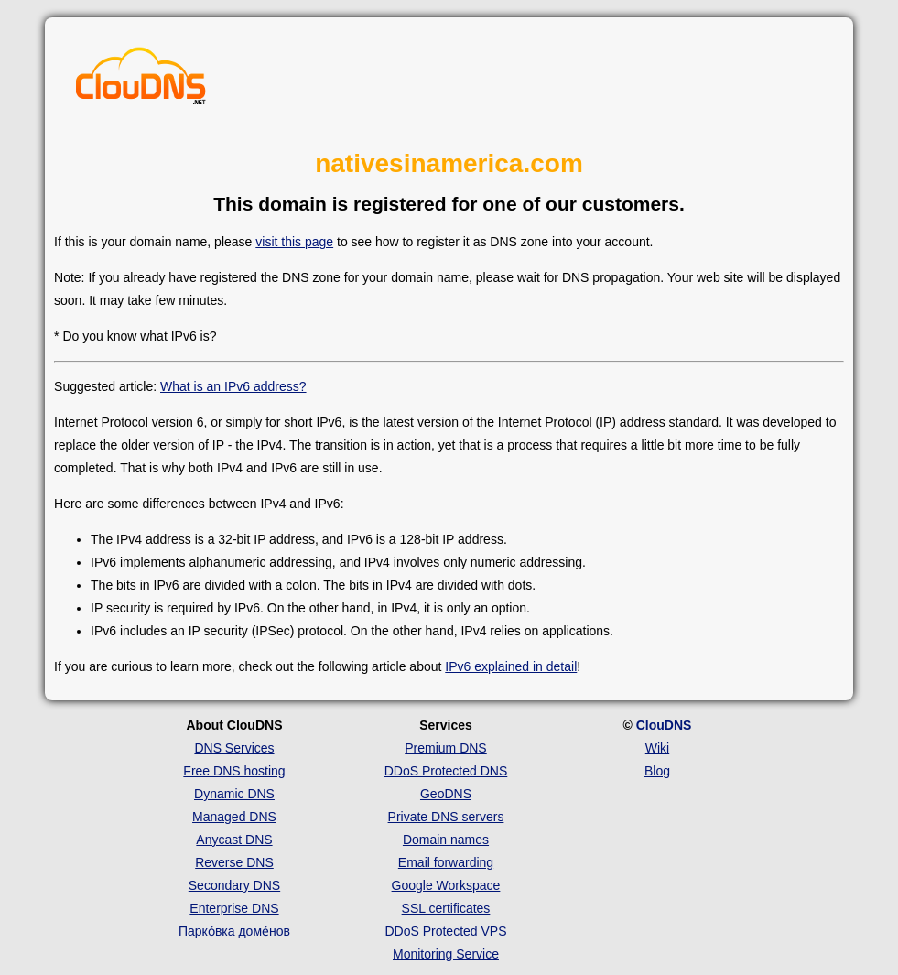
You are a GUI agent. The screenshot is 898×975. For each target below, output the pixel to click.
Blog (657, 771)
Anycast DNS (234, 839)
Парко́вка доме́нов (234, 931)
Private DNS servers (446, 816)
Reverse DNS (234, 862)
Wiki (657, 748)
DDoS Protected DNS (446, 771)
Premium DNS (445, 748)
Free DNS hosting (234, 771)
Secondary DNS (234, 885)
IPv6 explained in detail (511, 666)
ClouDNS (664, 725)
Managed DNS (234, 816)
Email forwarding (445, 862)
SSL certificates (446, 908)
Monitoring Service (446, 954)
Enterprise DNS (233, 908)
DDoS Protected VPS (445, 931)
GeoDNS (445, 793)
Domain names (446, 839)
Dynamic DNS (234, 793)
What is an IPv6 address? (233, 386)
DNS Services (234, 748)
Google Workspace (446, 885)
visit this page (294, 241)
